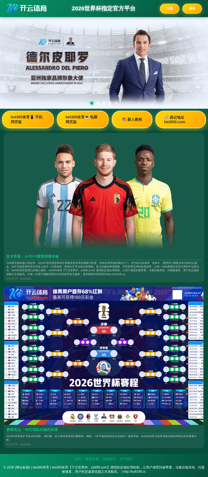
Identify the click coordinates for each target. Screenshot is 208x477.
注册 (169, 8)
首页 (78, 459)
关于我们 (126, 459)
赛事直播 (92, 459)
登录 (192, 8)
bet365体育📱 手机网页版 (26, 119)
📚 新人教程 (132, 119)
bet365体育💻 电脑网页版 (81, 119)
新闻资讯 (109, 459)
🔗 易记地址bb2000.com (174, 119)
